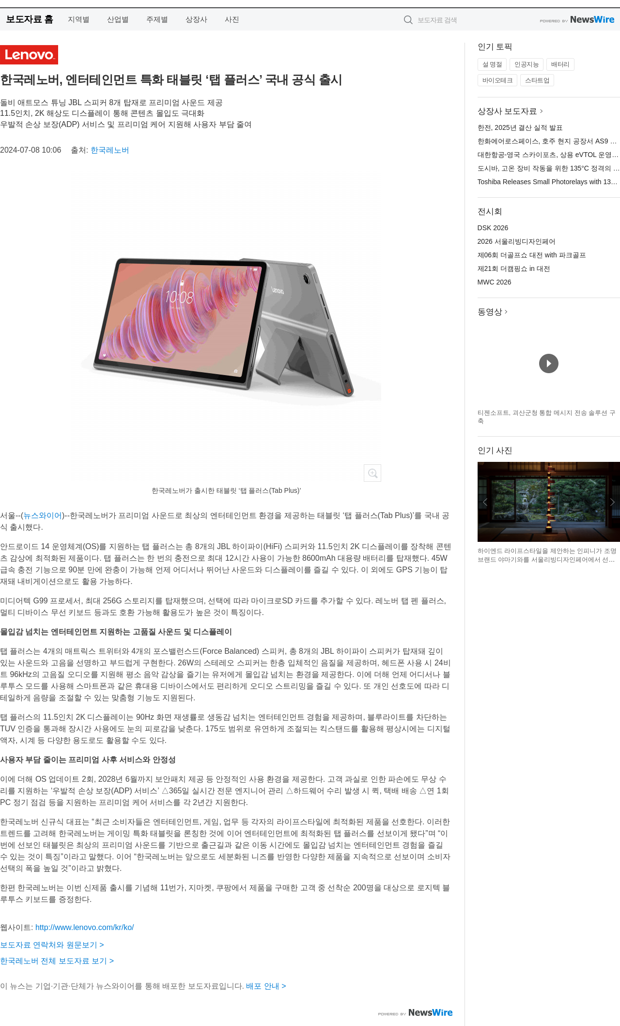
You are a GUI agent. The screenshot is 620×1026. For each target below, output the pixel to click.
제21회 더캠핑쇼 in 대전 (514, 268)
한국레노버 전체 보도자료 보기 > (57, 961)
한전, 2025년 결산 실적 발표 (520, 127)
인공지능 (526, 64)
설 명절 (492, 64)
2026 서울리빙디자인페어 (517, 241)
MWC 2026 (495, 282)
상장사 (196, 19)
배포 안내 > (266, 986)
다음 (612, 502)
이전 (485, 502)
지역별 (79, 19)
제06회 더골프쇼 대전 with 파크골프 (532, 255)
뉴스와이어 (42, 515)
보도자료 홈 (29, 19)
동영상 (490, 311)
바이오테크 (497, 80)
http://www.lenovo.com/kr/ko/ (84, 927)
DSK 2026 (493, 228)
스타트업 (537, 80)
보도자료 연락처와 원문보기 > (52, 945)
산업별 (118, 19)
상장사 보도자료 (508, 111)
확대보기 (372, 473)
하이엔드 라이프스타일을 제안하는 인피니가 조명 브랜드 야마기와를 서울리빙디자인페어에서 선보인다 (547, 559)
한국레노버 (110, 150)
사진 (232, 19)
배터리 (560, 64)
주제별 (157, 19)
